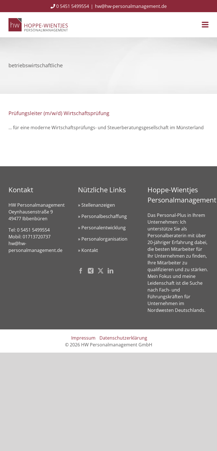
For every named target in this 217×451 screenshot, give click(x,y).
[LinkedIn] (110, 271)
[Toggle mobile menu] (205, 25)
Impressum (83, 338)
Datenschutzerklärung (123, 338)
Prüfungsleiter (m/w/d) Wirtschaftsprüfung (58, 113)
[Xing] (91, 271)
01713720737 (37, 237)
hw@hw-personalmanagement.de (131, 6)
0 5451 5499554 (70, 6)
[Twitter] (100, 271)
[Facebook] (81, 271)
